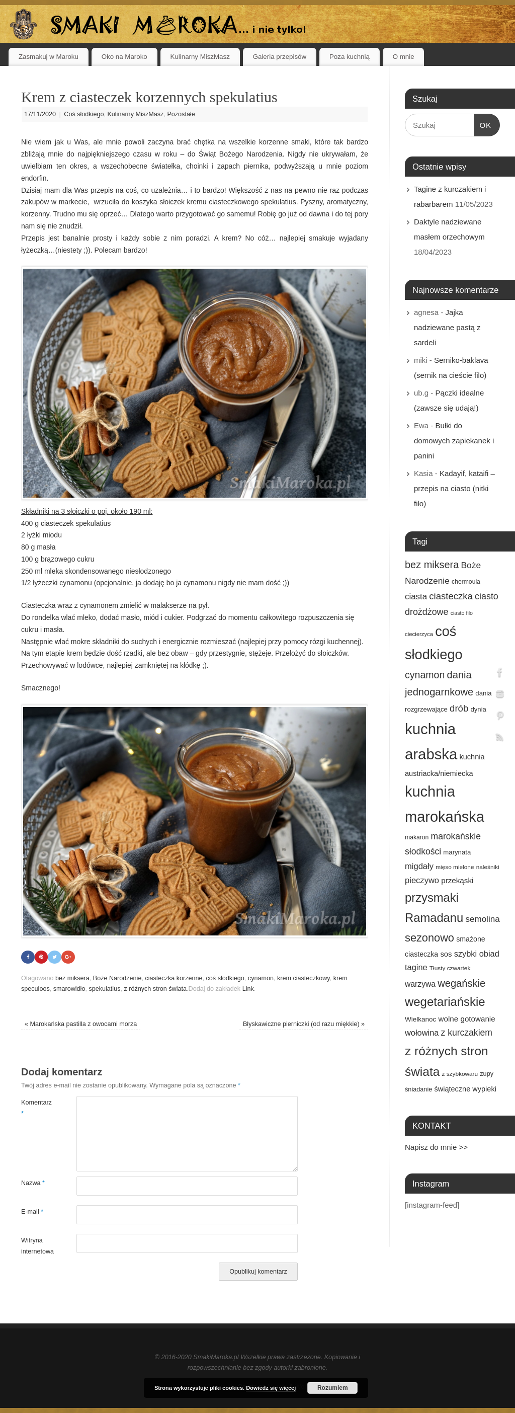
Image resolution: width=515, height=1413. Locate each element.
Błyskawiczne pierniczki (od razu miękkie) (304, 1024)
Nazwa (33, 1183)
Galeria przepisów (279, 56)
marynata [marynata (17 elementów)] (457, 852)
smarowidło (69, 989)
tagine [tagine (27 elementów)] (416, 967)
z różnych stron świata (155, 989)
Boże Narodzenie (117, 978)
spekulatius (104, 989)
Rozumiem (332, 1387)
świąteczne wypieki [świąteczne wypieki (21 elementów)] (465, 1089)
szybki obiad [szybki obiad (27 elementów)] (476, 953)
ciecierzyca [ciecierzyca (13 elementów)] (419, 634)
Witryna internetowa (35, 1246)
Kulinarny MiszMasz (200, 56)
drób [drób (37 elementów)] (459, 708)
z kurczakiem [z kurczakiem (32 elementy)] (466, 1033)
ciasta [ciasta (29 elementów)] (416, 596)
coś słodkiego (225, 978)
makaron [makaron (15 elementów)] (416, 837)
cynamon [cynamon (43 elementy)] (425, 674)
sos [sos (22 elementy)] (446, 954)
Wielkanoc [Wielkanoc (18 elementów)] (420, 1019)
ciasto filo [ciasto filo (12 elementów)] (462, 613)
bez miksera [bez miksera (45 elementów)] (432, 564)
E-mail (32, 1212)
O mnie (403, 56)
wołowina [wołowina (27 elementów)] (422, 1032)
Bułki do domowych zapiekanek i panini (454, 440)
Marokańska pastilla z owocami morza (81, 1024)
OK (483, 123)
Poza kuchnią (349, 56)
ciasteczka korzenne (173, 978)
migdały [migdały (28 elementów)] (419, 866)
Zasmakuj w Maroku (48, 56)
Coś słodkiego (84, 114)
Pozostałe (181, 114)
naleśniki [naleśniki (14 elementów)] (487, 867)
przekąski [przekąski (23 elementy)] (457, 880)
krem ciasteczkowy (303, 978)
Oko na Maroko (124, 56)
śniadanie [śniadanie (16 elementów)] (418, 1089)
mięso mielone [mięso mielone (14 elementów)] (455, 867)
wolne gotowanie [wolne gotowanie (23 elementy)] (467, 1018)
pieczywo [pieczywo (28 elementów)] (422, 880)
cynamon (261, 978)
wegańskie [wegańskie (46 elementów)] (461, 983)
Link (248, 989)
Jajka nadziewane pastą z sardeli (447, 327)
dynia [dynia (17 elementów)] (478, 709)
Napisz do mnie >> (436, 1147)
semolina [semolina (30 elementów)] (482, 919)
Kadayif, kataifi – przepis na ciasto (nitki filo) (454, 488)
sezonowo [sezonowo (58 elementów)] (429, 937)
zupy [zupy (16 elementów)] (486, 1073)
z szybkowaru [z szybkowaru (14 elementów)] (460, 1073)
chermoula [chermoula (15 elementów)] (466, 581)
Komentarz (35, 1108)
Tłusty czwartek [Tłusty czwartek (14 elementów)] (450, 968)
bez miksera (72, 978)
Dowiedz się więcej (271, 1388)
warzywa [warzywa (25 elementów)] (420, 984)
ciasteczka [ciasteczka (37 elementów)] (451, 596)
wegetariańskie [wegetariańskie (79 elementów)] (445, 1001)
